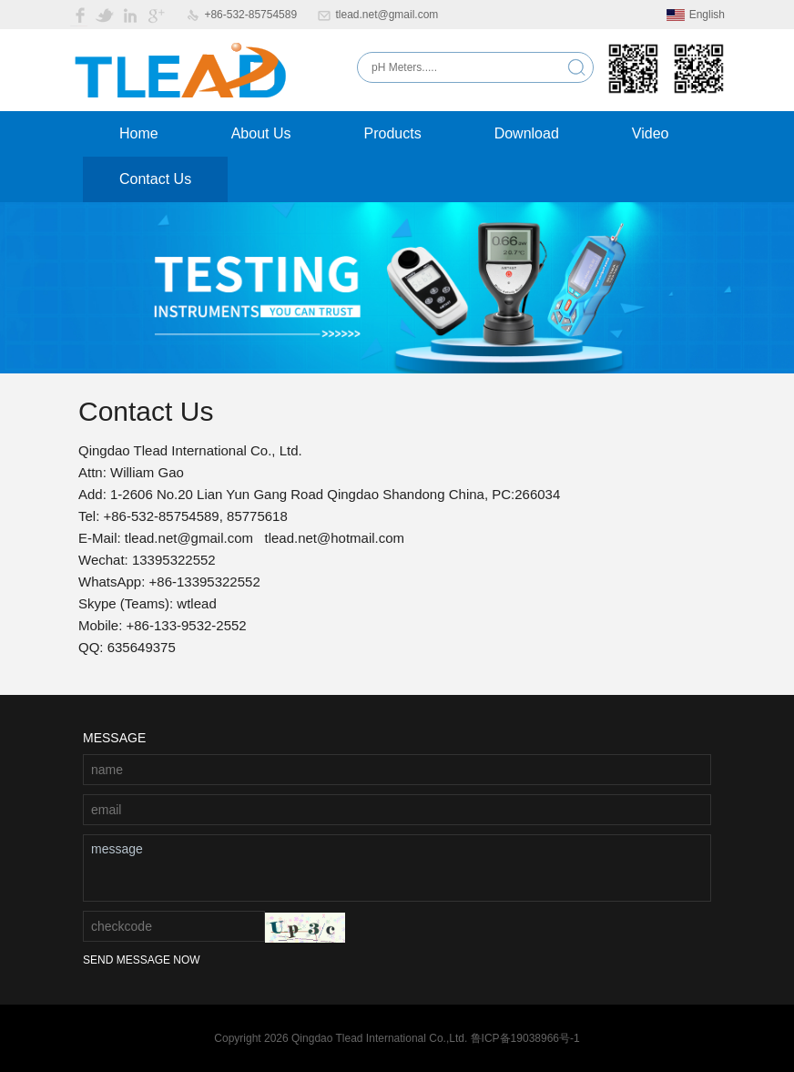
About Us (261, 133)
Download (526, 133)
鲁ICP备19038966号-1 (525, 1038)
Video (650, 133)
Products (393, 133)
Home (138, 133)
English (696, 14)
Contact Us (155, 179)
